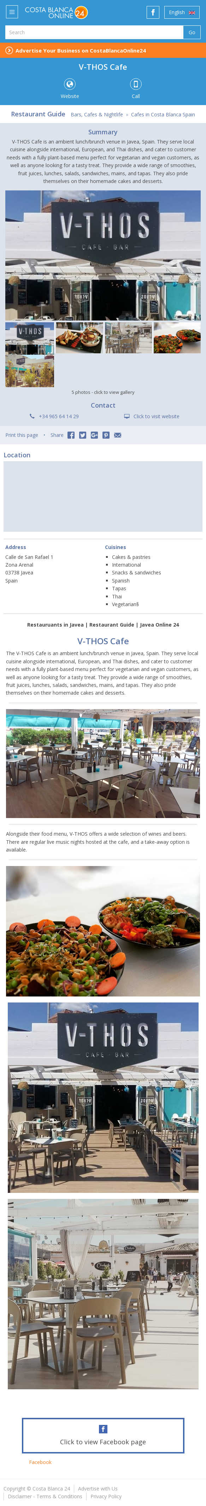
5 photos (103, 392)
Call (136, 89)
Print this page (21, 435)
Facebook (40, 1462)
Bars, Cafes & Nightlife (97, 114)
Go (192, 32)
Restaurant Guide (38, 114)
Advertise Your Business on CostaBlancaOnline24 (81, 50)
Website (69, 89)
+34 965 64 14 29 (59, 416)
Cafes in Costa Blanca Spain (163, 114)
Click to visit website (156, 416)
